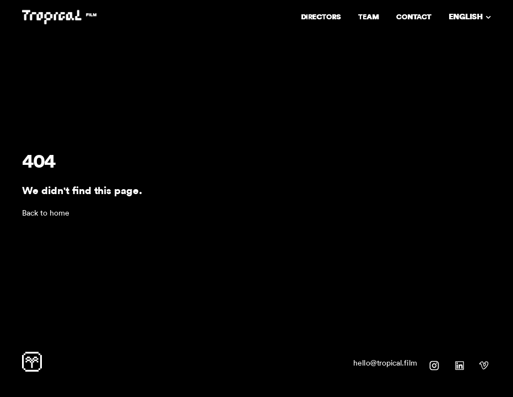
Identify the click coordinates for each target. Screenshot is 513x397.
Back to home (45, 213)
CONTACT (413, 16)
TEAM (368, 16)
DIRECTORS (321, 16)
